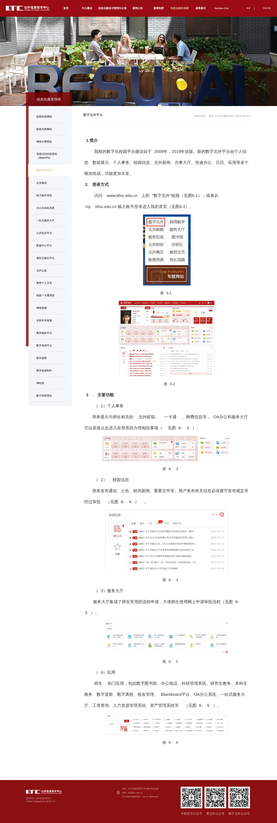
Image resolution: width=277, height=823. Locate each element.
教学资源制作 (44, 370)
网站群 (40, 383)
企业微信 (41, 182)
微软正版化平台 (45, 258)
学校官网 (267, 8)
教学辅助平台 (44, 333)
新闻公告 (137, 8)
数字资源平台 (44, 345)
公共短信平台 (44, 233)
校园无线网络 (44, 129)
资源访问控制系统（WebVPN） (46, 155)
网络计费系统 (44, 141)
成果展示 (200, 8)
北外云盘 (41, 270)
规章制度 (158, 8)
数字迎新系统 (44, 395)
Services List (221, 8)
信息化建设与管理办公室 (112, 8)
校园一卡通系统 (45, 295)
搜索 (248, 8)
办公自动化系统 (45, 207)
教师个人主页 (44, 282)
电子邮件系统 (44, 195)
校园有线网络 (44, 116)
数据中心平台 (44, 245)
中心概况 (87, 8)
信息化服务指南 (180, 8)
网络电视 (41, 307)
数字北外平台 (44, 170)
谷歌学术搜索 (44, 320)
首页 (66, 8)
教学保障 (41, 358)
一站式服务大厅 (45, 220)
